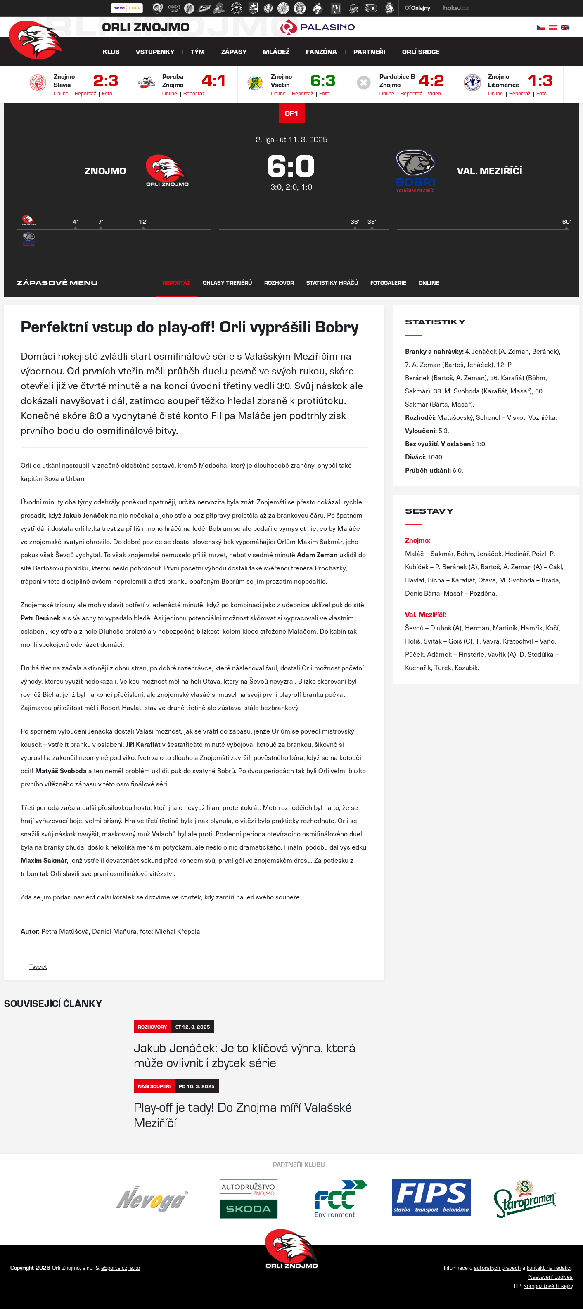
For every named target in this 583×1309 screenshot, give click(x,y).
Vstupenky (155, 51)
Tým (198, 51)
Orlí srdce (420, 51)
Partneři (369, 51)
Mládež (276, 51)
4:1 (214, 79)
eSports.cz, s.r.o (120, 1267)
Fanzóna (321, 51)
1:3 (540, 79)
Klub (111, 51)
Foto (107, 93)
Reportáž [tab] (176, 282)
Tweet (38, 966)
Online (61, 93)
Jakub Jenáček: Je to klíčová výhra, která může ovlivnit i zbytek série (244, 1054)
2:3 (106, 79)
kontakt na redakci (549, 1267)
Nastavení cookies (550, 1277)
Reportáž (85, 93)
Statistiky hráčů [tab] (332, 282)
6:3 (323, 79)
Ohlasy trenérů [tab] (227, 282)
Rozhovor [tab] (279, 282)
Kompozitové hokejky (548, 1286)
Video (434, 93)
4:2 (432, 79)
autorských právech (497, 1267)
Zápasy (233, 51)
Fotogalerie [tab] (388, 282)
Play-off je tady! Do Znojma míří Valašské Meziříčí (243, 1113)
